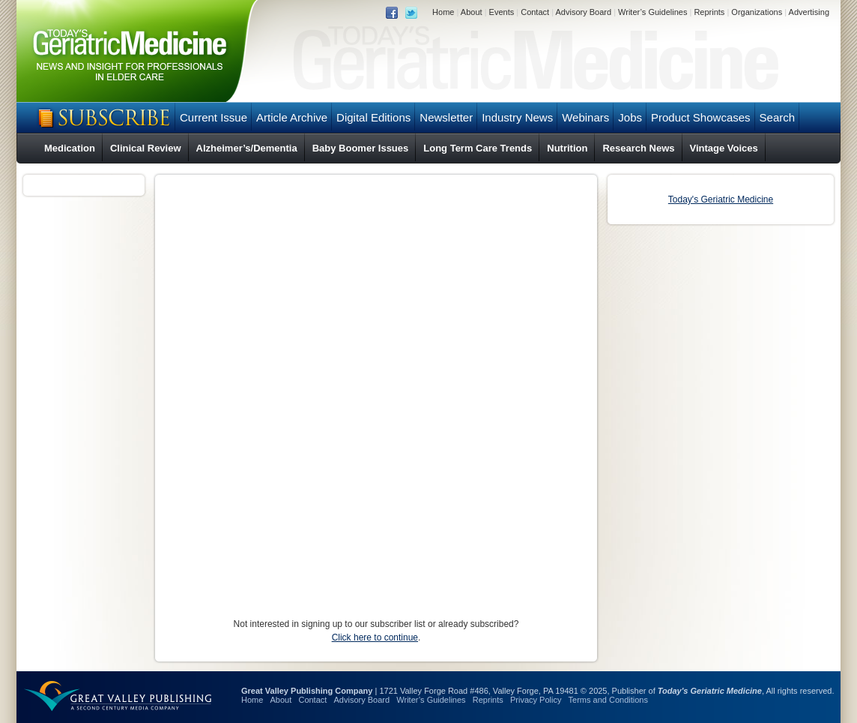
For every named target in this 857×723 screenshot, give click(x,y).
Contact (535, 12)
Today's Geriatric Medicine (720, 199)
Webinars (585, 117)
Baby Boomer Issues (360, 148)
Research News (638, 148)
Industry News (517, 117)
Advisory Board (583, 12)
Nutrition (567, 148)
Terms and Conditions (608, 699)
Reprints (709, 12)
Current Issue (213, 117)
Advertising (809, 12)
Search (778, 117)
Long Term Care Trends (477, 148)
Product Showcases (701, 117)
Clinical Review (145, 148)
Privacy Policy (535, 699)
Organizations (756, 12)
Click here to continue (375, 637)
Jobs (630, 117)
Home (443, 12)
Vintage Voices (724, 148)
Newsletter (446, 117)
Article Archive (291, 117)
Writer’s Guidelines (652, 12)
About (471, 12)
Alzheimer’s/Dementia (246, 148)
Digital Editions (373, 117)
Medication (69, 148)
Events (502, 12)
